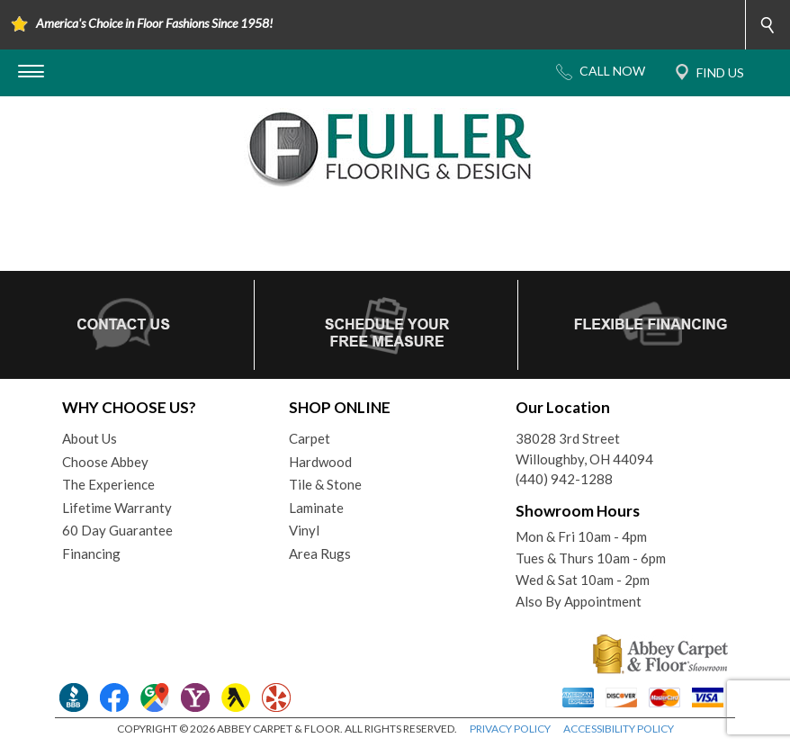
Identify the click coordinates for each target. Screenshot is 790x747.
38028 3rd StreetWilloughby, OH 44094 (584, 448)
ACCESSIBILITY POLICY (618, 728)
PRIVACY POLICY (510, 728)
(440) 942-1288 (564, 479)
